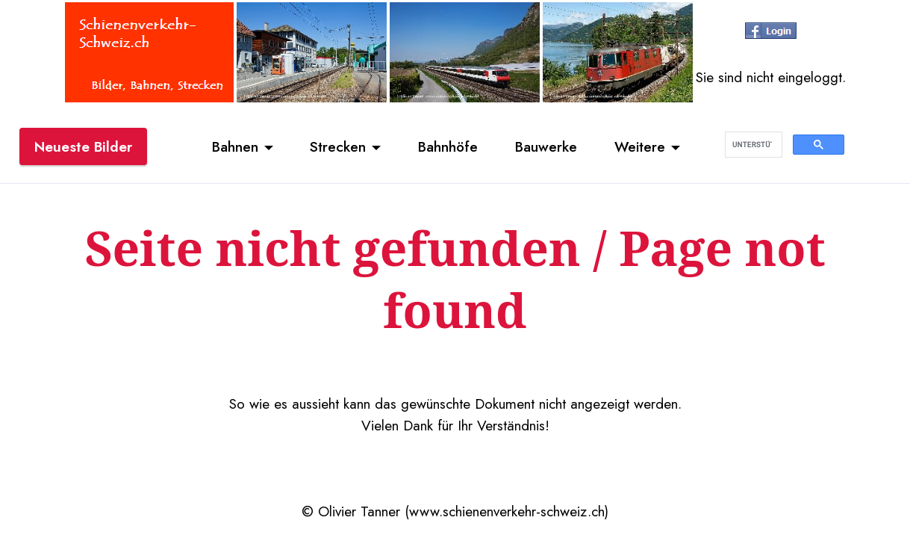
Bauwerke (546, 146)
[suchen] (752, 145)
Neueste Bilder (83, 146)
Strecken (338, 146)
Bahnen (235, 146)
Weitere (639, 146)
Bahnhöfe (448, 146)
